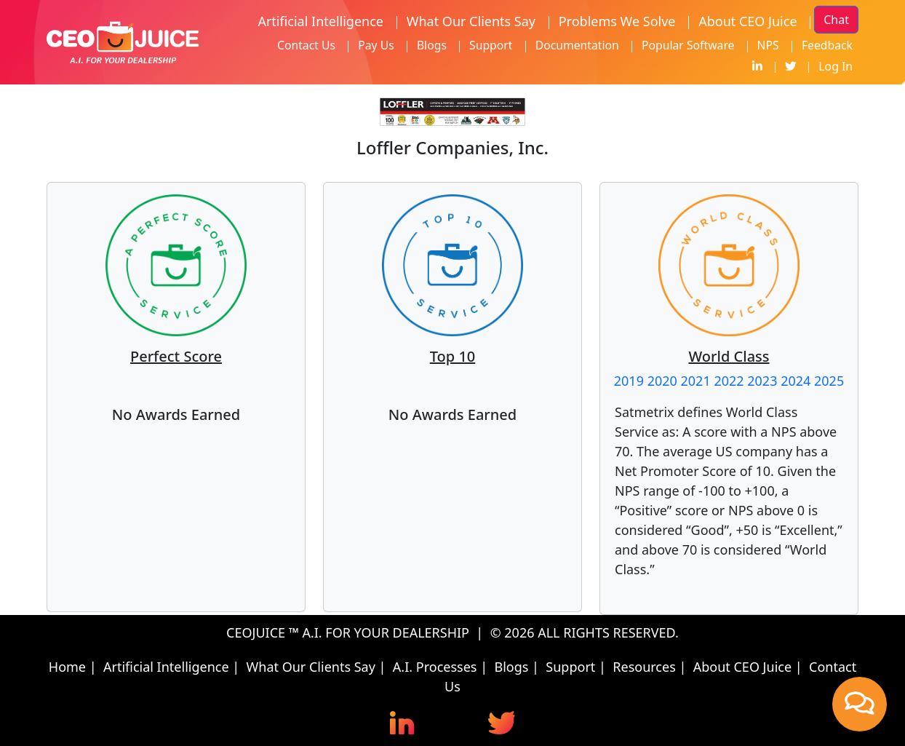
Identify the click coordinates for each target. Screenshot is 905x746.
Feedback (827, 45)
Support (490, 45)
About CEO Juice (747, 21)
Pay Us (376, 45)
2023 (762, 380)
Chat (836, 20)
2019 (629, 380)
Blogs (432, 45)
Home (67, 666)
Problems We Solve (617, 21)
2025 (829, 380)
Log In (835, 66)
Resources (644, 666)
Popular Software (688, 45)
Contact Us (306, 45)
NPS (768, 45)
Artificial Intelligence (320, 21)
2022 (728, 380)
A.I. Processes (435, 666)
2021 (696, 380)
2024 (795, 380)
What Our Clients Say (471, 21)
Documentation (577, 45)
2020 (662, 380)
